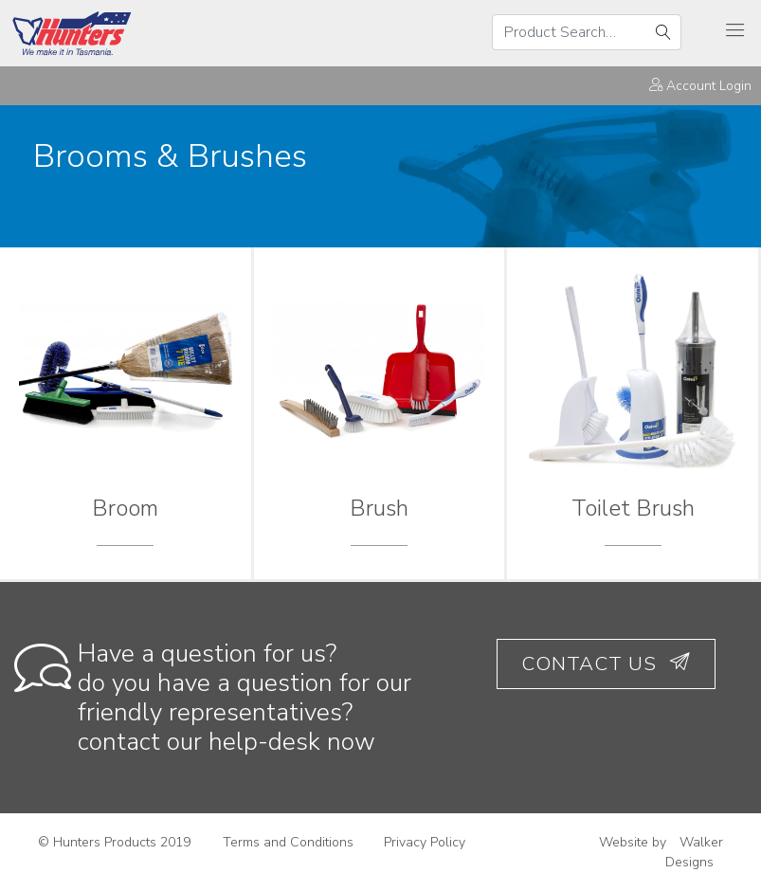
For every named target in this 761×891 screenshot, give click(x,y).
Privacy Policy (424, 842)
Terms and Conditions (288, 842)
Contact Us (606, 663)
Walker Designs (694, 852)
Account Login (700, 86)
